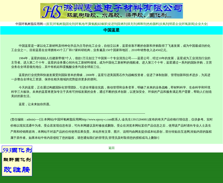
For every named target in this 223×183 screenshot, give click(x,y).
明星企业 (175, 24)
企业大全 (201, 24)
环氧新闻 (188, 24)
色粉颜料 (153, 24)
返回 (111, 148)
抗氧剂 (164, 24)
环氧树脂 (59, 24)
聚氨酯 (93, 24)
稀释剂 (141, 24)
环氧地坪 (82, 24)
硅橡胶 (102, 24)
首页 (49, 24)
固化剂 (70, 24)
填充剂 (131, 24)
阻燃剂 (122, 24)
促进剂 (112, 24)
